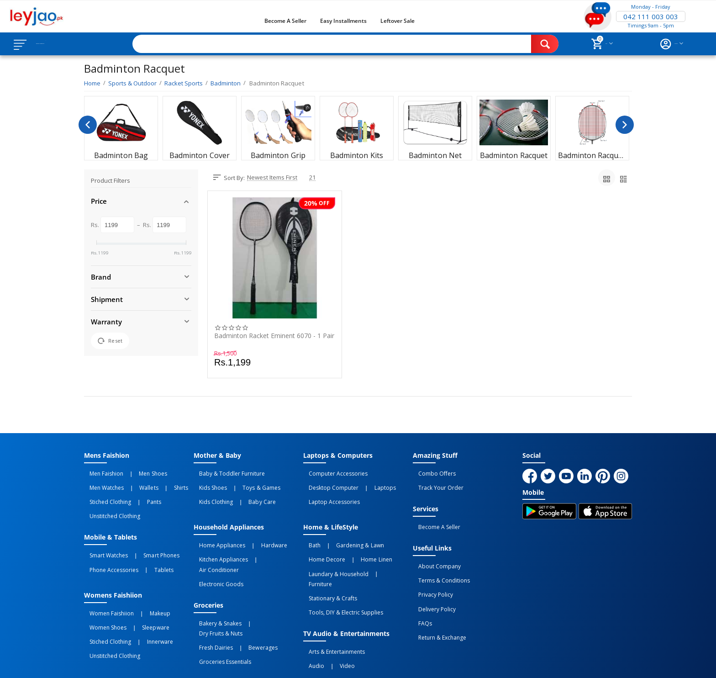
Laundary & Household (333, 551)
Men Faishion (101, 472)
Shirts (154, 482)
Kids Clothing (210, 492)
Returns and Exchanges (323, 663)
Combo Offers (431, 472)
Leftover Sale (397, 21)
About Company (434, 552)
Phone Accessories (108, 547)
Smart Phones (145, 537)
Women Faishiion (106, 586)
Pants (138, 492)
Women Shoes (102, 596)
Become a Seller (285, 21)
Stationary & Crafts (327, 561)
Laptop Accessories (328, 492)
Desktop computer (328, 482)
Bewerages (246, 596)
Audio (311, 616)
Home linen (360, 541)
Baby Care (245, 492)
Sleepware (139, 596)
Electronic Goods (216, 551)
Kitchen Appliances (218, 541)
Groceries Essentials (220, 606)
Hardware (258, 531)
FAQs (419, 592)
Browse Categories (62, 44)
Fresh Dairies (210, 596)
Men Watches (101, 482)
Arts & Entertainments (331, 606)
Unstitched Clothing (109, 502)
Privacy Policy (430, 572)
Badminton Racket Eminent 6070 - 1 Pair (274, 336)
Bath (309, 531)
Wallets (132, 482)
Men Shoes (137, 472)
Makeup (143, 586)
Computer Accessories (332, 472)
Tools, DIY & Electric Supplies (340, 571)
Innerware (144, 606)
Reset (110, 341)
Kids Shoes (207, 482)
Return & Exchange (437, 602)
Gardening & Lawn (344, 531)
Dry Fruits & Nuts (262, 586)
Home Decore (321, 541)
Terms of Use (259, 663)
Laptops (368, 482)
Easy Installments (343, 21)
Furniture (379, 551)
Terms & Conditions (438, 562)
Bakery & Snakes (215, 586)
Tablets (147, 547)
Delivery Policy (431, 582)
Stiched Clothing (105, 492)
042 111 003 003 (650, 16)
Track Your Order (435, 482)
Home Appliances (217, 531)
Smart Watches (103, 537)
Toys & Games (245, 482)
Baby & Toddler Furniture (226, 472)
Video (331, 616)
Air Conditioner (267, 541)
